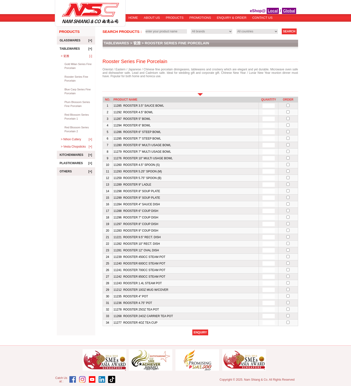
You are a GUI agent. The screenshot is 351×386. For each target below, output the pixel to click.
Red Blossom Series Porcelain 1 (77, 116)
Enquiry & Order (231, 17)
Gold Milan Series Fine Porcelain (78, 66)
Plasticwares (76, 163)
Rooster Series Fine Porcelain (76, 78)
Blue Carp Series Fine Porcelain (78, 91)
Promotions (200, 17)
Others (76, 171)
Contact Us (262, 17)
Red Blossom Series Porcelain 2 (77, 129)
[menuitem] (133, 19)
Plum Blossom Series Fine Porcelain (77, 104)
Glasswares (76, 40)
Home (133, 17)
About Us (152, 17)
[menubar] (200, 19)
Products (175, 17)
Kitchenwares (76, 155)
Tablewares (76, 48)
